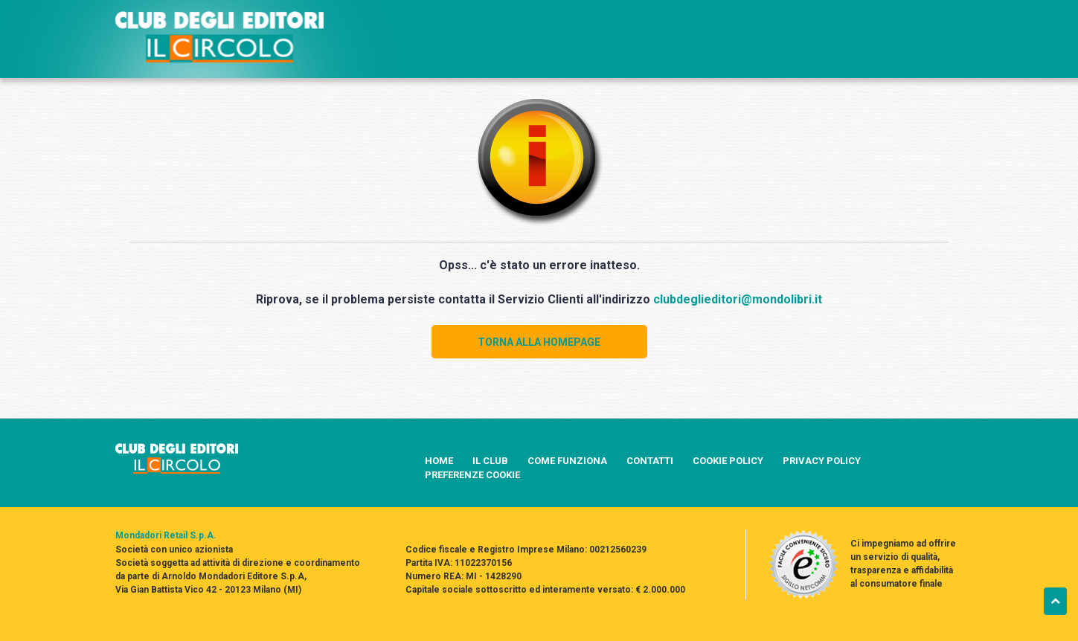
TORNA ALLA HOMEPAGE (539, 342)
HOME (439, 460)
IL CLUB (490, 460)
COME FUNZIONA (567, 460)
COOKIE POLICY (728, 460)
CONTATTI (649, 460)
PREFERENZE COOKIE (472, 474)
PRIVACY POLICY (822, 460)
